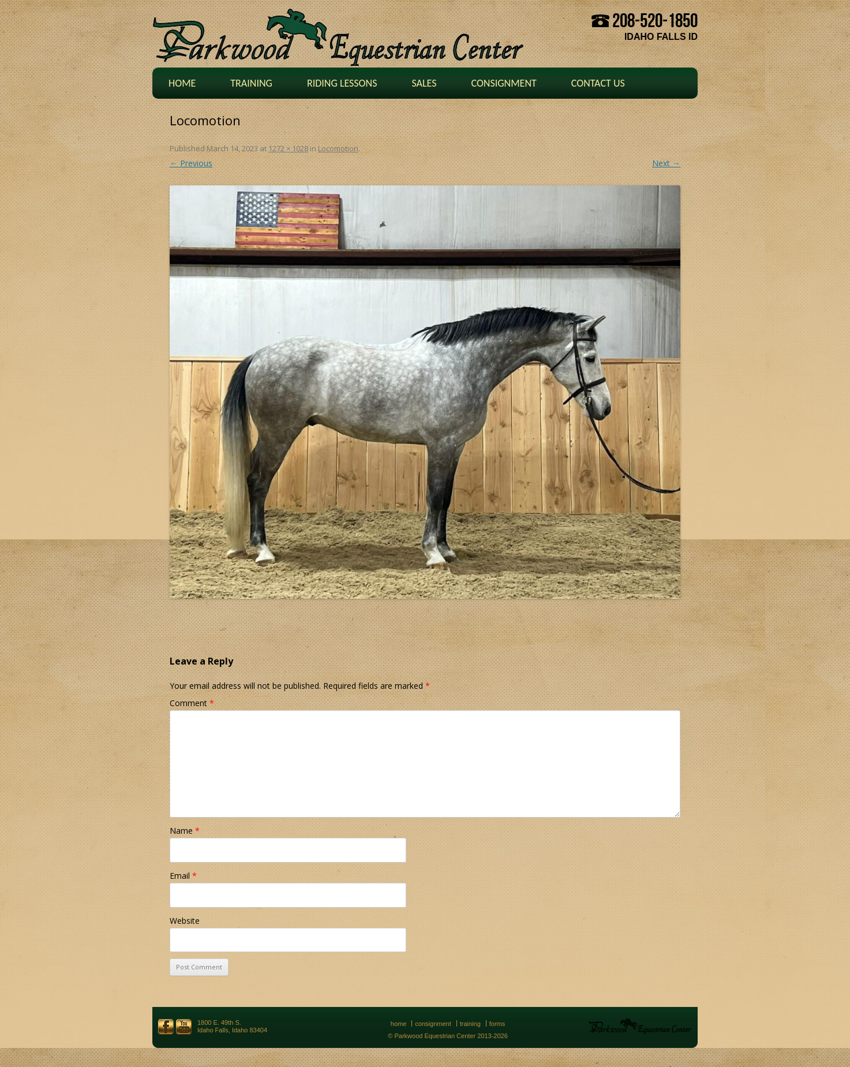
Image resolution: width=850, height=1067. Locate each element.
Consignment (503, 83)
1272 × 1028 (288, 148)
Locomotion (338, 148)
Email (183, 875)
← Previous (191, 163)
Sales (423, 83)
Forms (497, 1023)
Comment (192, 702)
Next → (666, 163)
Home (182, 83)
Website (185, 920)
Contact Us (598, 83)
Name (185, 830)
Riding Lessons (342, 83)
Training (251, 83)
